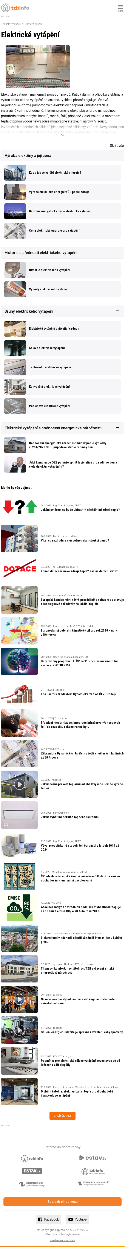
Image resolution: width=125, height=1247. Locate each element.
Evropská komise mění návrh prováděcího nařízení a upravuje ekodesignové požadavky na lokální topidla (82, 602)
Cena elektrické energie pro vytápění (54, 231)
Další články (62, 1115)
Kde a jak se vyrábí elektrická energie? (55, 172)
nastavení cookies (62, 1240)
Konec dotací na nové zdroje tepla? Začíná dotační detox (79, 571)
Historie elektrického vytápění (49, 270)
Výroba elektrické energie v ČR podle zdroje (59, 192)
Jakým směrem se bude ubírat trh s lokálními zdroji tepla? (80, 510)
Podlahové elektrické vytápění (49, 406)
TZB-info (5, 24)
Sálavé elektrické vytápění (47, 348)
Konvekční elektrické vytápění (49, 387)
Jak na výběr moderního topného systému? (70, 817)
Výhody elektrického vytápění (49, 289)
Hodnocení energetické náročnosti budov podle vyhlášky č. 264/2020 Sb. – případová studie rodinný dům (67, 445)
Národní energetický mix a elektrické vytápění (60, 211)
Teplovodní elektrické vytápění (50, 367)
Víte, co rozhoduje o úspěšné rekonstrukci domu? (75, 540)
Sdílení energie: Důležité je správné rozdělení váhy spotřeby (82, 1032)
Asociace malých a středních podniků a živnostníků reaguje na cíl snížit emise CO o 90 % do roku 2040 (81, 909)
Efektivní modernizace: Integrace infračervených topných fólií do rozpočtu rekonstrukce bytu (80, 725)
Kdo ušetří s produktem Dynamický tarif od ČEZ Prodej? (78, 694)
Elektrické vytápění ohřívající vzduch (54, 328)
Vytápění (16, 24)
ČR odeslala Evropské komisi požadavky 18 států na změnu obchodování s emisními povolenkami (80, 878)
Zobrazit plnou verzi (63, 1201)
